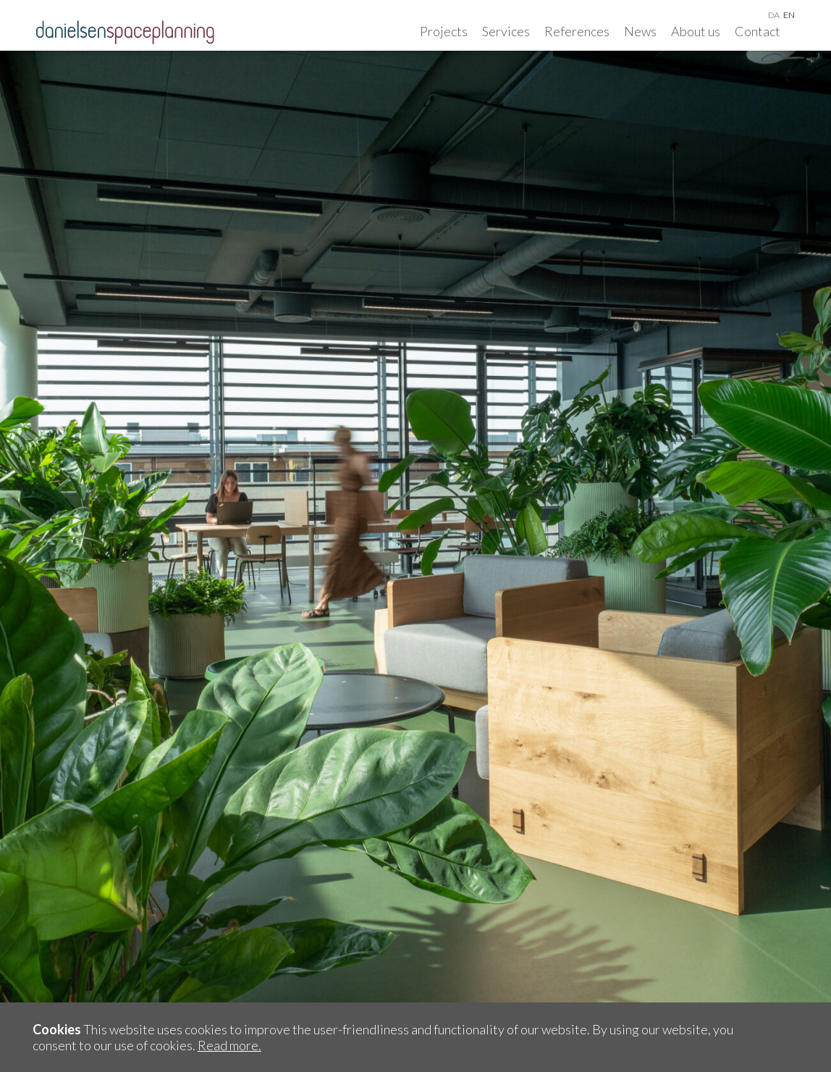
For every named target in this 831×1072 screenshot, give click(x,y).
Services (506, 31)
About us (695, 31)
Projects (444, 31)
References (576, 31)
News (640, 31)
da (774, 14)
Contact (757, 31)
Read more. (229, 1045)
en (789, 14)
